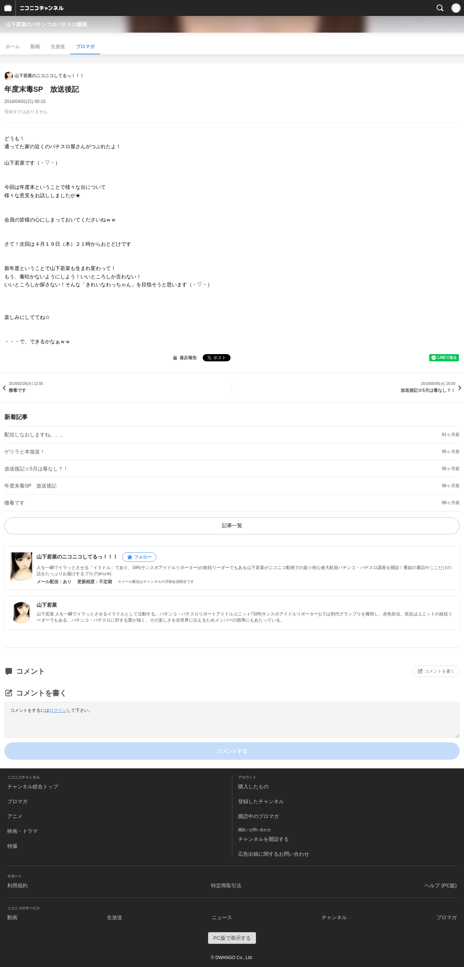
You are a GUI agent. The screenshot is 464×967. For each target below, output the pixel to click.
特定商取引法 (226, 885)
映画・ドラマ (22, 831)
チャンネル (334, 917)
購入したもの (253, 786)
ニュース (222, 917)
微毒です (14, 502)
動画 (35, 46)
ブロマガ (85, 46)
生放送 (58, 46)
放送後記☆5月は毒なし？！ (36, 468)
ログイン (58, 710)
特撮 (12, 846)
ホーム (12, 46)
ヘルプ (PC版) (440, 885)
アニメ (14, 816)
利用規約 (17, 885)
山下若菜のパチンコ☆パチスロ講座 (46, 24)
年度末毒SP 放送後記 (30, 485)
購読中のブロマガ (258, 816)
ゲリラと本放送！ (24, 451)
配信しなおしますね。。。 (34, 434)
